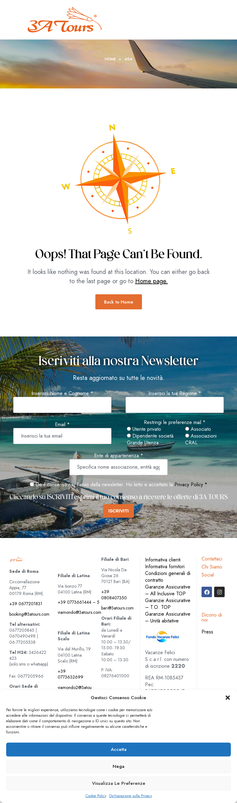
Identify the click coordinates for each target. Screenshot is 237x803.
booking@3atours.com (29, 614)
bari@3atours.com (117, 608)
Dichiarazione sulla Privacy (130, 796)
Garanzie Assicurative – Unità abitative (167, 617)
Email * (62, 424)
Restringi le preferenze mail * (175, 422)
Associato (198, 429)
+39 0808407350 (114, 595)
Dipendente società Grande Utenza (150, 439)
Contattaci (212, 558)
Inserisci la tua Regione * (174, 393)
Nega (118, 766)
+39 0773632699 (70, 674)
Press (207, 631)
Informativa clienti (163, 559)
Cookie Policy (95, 796)
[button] (228, 698)
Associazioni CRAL (201, 439)
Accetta (119, 749)
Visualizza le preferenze (118, 783)
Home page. (151, 281)
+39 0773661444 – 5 (78, 602)
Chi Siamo (212, 566)
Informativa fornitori (165, 566)
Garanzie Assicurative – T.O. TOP (167, 604)
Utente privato (144, 429)
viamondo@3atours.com (79, 612)
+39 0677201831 (25, 604)
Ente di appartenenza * (118, 455)
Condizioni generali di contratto (167, 577)
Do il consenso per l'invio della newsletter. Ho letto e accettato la (101, 484)
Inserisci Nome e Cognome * (62, 393)
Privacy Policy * (190, 484)
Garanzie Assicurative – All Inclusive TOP (167, 590)
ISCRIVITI (118, 511)
